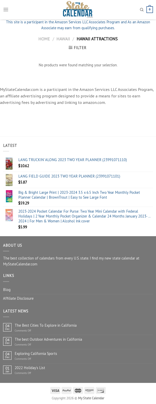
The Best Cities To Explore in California (46, 325)
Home (44, 39)
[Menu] (6, 9)
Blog (7, 289)
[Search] (142, 9)
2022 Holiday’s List (30, 367)
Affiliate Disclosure (18, 298)
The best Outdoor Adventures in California (48, 339)
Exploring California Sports (36, 353)
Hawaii (63, 39)
